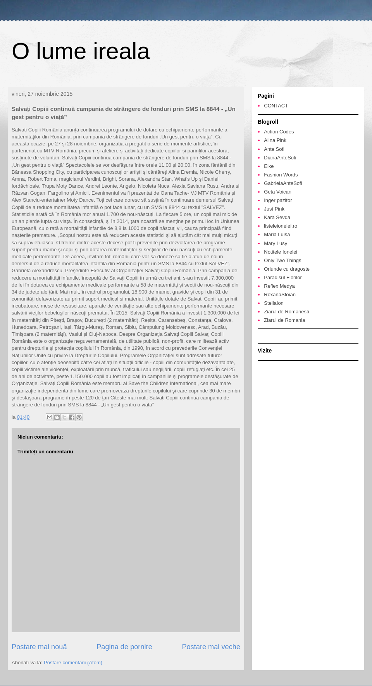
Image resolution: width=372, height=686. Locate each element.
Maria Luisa (277, 234)
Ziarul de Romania (284, 320)
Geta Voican (277, 192)
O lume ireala (81, 51)
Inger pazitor (278, 200)
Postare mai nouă (39, 647)
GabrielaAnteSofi (283, 183)
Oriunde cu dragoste (287, 269)
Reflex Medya (279, 286)
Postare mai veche (211, 647)
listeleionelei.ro (280, 226)
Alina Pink (275, 140)
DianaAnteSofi (280, 158)
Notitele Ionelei (280, 252)
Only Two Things (282, 260)
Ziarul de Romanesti (286, 311)
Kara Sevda (277, 217)
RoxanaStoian (280, 294)
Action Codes (279, 132)
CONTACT (276, 106)
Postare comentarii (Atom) (73, 662)
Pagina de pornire (124, 647)
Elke (269, 166)
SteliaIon (274, 303)
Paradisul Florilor (283, 277)
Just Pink (274, 209)
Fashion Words (281, 175)
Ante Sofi (274, 149)
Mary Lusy (275, 243)
